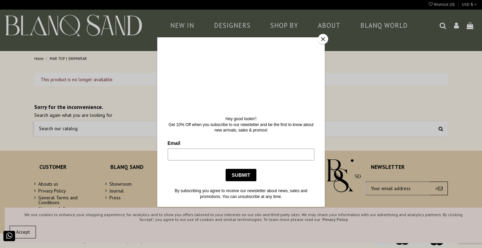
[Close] (323, 39)
